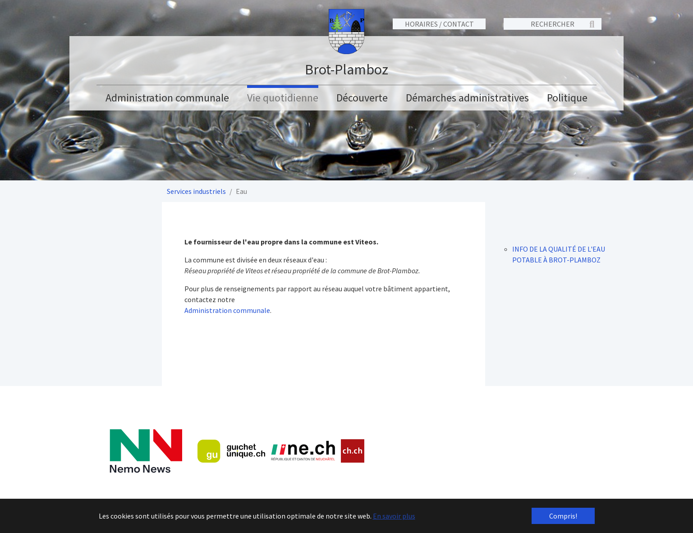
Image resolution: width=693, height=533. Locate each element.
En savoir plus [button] (394, 515)
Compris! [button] (563, 515)
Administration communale (227, 310)
